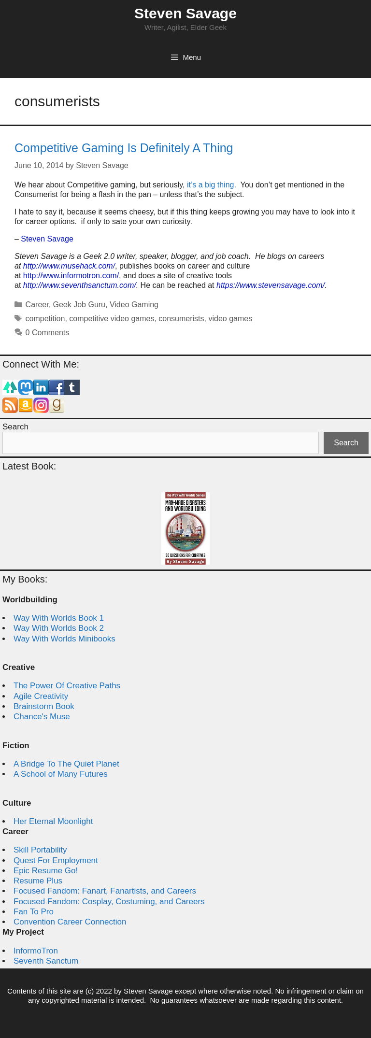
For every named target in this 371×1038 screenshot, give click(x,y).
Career (37, 304)
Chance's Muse (42, 716)
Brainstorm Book (44, 706)
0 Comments (48, 332)
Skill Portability (40, 849)
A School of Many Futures (61, 774)
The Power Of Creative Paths (67, 685)
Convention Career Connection (70, 921)
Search (15, 426)
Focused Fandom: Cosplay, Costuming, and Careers (109, 901)
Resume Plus (38, 880)
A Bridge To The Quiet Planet (66, 763)
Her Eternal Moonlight (53, 821)
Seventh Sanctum (46, 961)
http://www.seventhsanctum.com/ (79, 285)
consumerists (181, 318)
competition (45, 318)
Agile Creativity (41, 696)
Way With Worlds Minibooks (64, 638)
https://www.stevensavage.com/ (270, 285)
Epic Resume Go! (46, 870)
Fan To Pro (34, 911)
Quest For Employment (56, 860)
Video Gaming (134, 304)
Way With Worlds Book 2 (59, 628)
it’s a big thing (210, 185)
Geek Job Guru (79, 304)
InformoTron (36, 950)
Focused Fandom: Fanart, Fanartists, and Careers (105, 891)
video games (230, 318)
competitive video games (111, 318)
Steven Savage (185, 13)
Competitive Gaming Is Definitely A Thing (123, 148)
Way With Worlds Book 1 (59, 618)
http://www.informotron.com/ (71, 275)
